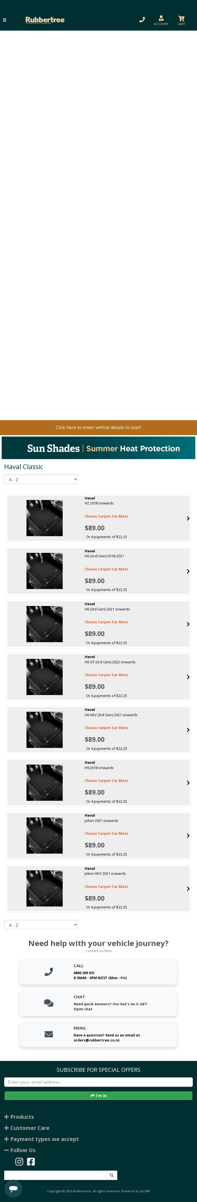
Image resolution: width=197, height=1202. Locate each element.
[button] (4, 20)
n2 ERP (145, 1191)
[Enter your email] (98, 1082)
